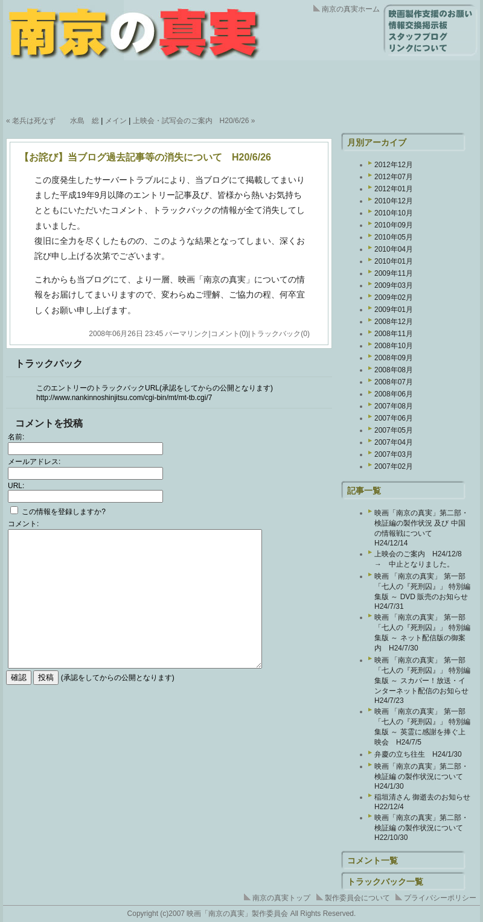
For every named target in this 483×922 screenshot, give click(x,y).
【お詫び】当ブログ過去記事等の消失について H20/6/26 (145, 157)
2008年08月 (393, 370)
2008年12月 (393, 321)
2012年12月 (393, 165)
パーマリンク (186, 333)
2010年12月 (393, 201)
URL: (16, 486)
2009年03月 (393, 285)
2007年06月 (393, 418)
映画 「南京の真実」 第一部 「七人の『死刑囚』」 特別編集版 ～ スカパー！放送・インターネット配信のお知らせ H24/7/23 (425, 680)
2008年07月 (393, 382)
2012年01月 (393, 189)
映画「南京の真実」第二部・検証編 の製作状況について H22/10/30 (422, 827)
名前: (16, 437)
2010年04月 (393, 249)
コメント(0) (230, 333)
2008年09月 (393, 358)
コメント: (23, 524)
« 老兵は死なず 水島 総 (52, 120)
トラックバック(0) (280, 333)
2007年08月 (393, 406)
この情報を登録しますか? (58, 511)
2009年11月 (393, 273)
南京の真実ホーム (351, 9)
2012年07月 (393, 177)
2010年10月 (393, 213)
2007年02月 (393, 466)
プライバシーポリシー (440, 898)
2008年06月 (393, 394)
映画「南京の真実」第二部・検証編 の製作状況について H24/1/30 (422, 776)
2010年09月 (393, 225)
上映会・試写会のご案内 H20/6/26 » (194, 120)
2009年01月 (393, 309)
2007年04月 (393, 442)
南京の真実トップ (281, 898)
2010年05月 (393, 237)
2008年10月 (393, 346)
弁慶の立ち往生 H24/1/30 (418, 754)
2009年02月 (393, 297)
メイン (116, 120)
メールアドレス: (34, 461)
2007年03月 (393, 454)
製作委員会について (357, 898)
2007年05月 (393, 430)
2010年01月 (393, 261)
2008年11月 (393, 333)
